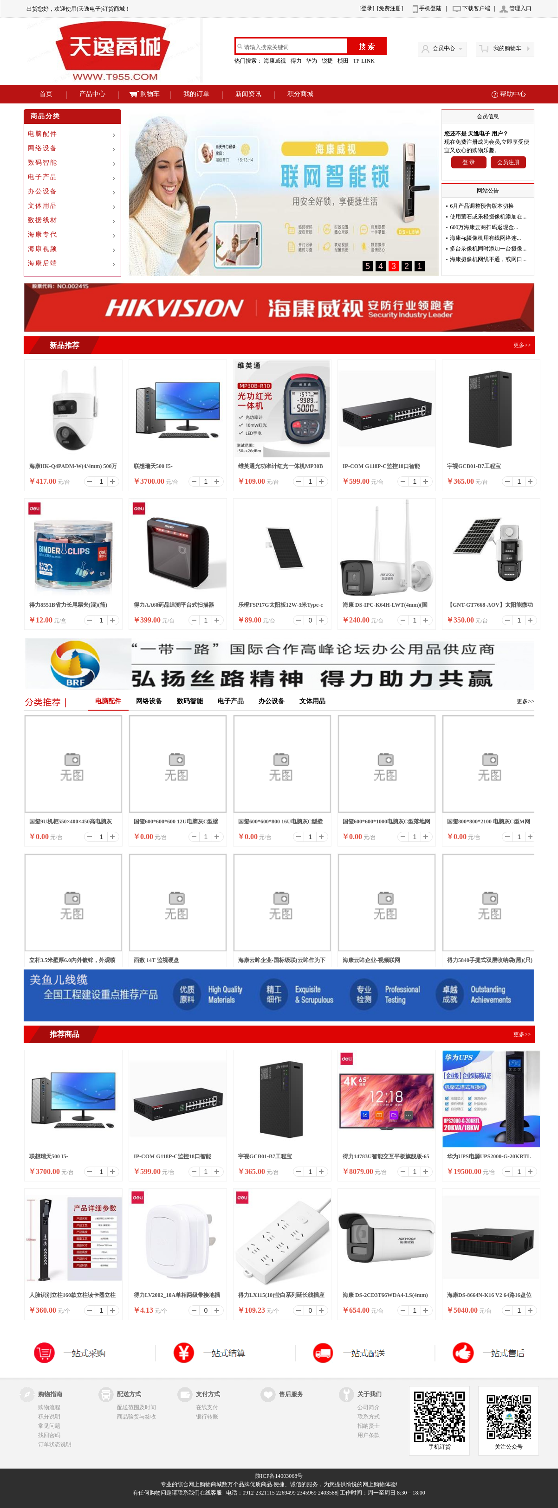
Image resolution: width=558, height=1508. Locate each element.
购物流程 (49, 1407)
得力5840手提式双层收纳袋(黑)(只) (489, 960)
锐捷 (328, 61)
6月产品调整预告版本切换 (482, 206)
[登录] (366, 8)
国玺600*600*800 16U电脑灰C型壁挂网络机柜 (280, 824)
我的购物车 (507, 48)
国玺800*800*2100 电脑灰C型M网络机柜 (488, 824)
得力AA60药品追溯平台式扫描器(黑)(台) (174, 608)
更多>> (525, 701)
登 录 (468, 162)
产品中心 (92, 93)
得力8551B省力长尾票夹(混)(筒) (68, 605)
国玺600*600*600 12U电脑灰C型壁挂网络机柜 (176, 824)
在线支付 (207, 1407)
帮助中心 (513, 93)
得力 (297, 61)
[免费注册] (390, 8)
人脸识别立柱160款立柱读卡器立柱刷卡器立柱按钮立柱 (72, 1298)
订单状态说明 (54, 1444)
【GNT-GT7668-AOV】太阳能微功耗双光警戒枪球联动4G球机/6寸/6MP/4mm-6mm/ (490, 608)
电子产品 (43, 176)
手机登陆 (430, 8)
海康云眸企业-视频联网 (371, 960)
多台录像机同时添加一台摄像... (488, 248)
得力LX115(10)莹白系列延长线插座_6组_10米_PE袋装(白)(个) (281, 1298)
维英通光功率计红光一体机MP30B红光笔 (280, 469)
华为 (312, 61)
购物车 (145, 93)
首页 (45, 93)
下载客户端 (476, 8)
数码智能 (43, 162)
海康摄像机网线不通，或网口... (488, 259)
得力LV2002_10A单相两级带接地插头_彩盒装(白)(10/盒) (177, 1298)
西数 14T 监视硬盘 (156, 960)
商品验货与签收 (136, 1416)
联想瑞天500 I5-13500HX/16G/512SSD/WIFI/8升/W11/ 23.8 (170, 469)
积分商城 (300, 93)
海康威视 (275, 61)
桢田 (343, 61)
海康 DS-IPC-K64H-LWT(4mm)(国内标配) (385, 608)
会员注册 (508, 162)
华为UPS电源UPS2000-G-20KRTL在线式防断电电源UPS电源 (489, 1159)
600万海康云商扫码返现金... (484, 227)
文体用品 (43, 205)
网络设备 (43, 148)
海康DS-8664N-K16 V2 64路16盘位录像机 (489, 1298)
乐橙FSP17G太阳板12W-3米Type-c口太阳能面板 (280, 608)
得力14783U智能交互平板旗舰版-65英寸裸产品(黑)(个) (386, 1159)
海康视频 (43, 248)
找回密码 (49, 1435)
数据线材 (43, 220)
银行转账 (207, 1416)
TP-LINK (364, 61)
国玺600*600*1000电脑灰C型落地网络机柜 (386, 824)
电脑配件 (43, 133)
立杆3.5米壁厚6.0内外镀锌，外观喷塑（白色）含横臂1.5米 (72, 963)
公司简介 (368, 1407)
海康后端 (43, 263)
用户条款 (368, 1435)
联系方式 (368, 1416)
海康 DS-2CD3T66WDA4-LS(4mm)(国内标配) (385, 1298)
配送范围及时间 (136, 1407)
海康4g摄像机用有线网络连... (485, 238)
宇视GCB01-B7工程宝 (474, 466)
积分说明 (49, 1416)
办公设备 (43, 191)
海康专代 (43, 234)
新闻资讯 (248, 93)
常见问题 (49, 1426)
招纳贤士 (368, 1426)
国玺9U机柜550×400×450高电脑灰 (70, 821)
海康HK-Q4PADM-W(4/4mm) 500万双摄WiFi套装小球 (73, 469)
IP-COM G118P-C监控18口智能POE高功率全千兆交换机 (381, 469)
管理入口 (520, 8)
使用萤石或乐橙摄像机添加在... (488, 216)
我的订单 (196, 93)
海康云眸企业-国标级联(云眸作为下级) (281, 963)
